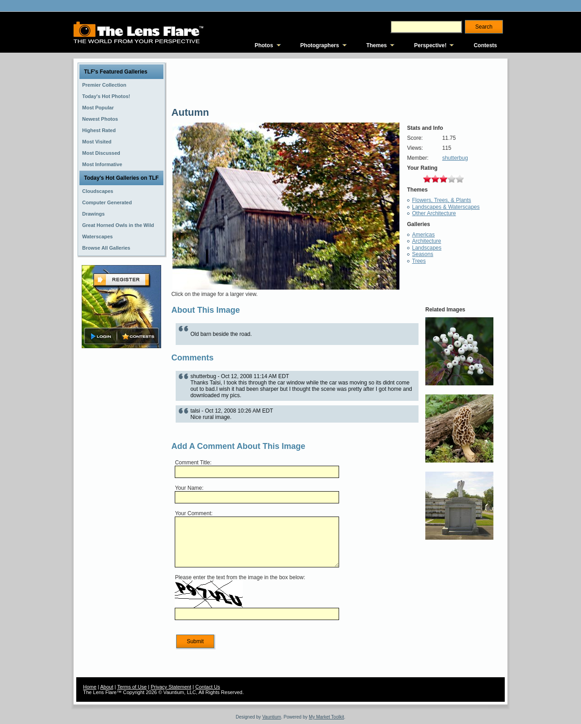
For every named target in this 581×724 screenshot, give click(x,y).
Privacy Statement (171, 687)
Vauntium (271, 716)
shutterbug (455, 158)
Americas (423, 234)
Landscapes (427, 248)
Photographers (319, 45)
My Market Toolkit (326, 716)
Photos (264, 45)
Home (89, 687)
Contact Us (207, 687)
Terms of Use (132, 687)
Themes (376, 45)
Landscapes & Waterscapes (446, 207)
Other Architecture (434, 213)
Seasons (422, 254)
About (106, 687)
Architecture (426, 241)
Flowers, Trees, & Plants (441, 200)
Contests (485, 45)
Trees (419, 261)
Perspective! (430, 45)
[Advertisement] (121, 493)
